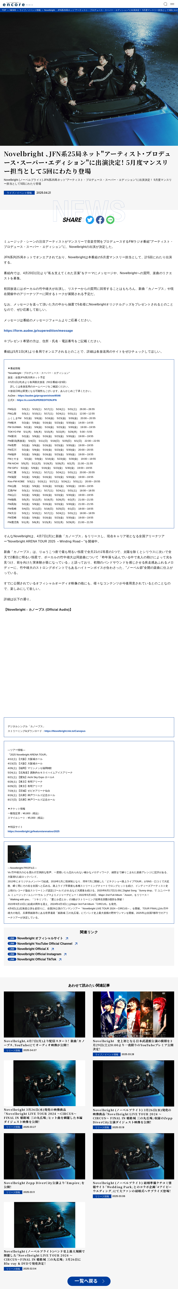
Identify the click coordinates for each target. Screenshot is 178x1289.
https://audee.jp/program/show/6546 (39, 395)
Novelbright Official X (33, 949)
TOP (4, 10)
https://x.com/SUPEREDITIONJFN (37, 400)
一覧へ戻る (86, 1281)
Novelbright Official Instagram (39, 954)
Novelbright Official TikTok (36, 959)
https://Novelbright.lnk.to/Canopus (65, 731)
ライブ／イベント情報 (30, 10)
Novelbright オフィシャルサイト (40, 938)
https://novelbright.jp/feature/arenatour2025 (34, 831)
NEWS (13, 10)
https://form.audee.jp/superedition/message (38, 330)
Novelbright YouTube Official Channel (44, 943)
